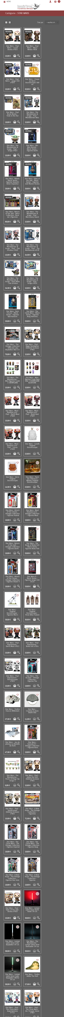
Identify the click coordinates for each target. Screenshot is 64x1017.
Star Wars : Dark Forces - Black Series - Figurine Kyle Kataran (32, 213)
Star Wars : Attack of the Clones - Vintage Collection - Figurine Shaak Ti (51, 378)
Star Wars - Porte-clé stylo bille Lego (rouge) (51, 773)
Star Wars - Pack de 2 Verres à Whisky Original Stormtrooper (12, 345)
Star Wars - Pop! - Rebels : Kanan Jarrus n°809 (32, 707)
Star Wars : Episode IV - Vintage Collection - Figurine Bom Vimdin (32, 510)
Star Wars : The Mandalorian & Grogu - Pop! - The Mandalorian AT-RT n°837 (32, 181)
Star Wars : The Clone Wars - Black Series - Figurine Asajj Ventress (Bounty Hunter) (51, 215)
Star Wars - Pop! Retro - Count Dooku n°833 (12, 47)
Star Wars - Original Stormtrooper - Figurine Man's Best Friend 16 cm (32, 411)
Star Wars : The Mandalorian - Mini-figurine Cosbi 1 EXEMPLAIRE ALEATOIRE (51, 247)
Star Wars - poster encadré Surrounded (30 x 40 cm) (51, 839)
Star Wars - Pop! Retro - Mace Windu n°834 (32, 47)
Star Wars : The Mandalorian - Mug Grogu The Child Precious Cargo (51, 872)
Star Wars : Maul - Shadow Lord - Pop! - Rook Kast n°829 (52, 279)
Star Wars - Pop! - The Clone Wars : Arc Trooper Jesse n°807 (52, 674)
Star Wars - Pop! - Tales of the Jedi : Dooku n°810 (32, 608)
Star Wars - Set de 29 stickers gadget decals (12, 904)
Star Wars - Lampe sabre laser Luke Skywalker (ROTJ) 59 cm (51, 641)
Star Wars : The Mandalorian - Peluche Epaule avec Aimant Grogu (32, 872)
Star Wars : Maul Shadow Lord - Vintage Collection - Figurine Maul (51, 345)
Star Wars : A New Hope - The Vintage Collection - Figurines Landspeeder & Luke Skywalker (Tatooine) (51, 545)
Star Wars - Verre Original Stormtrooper (51, 311)
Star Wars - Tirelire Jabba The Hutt (12, 673)
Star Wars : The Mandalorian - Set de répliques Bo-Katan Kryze (52, 707)
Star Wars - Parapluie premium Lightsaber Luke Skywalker (12, 839)
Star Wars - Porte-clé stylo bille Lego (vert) (12, 806)
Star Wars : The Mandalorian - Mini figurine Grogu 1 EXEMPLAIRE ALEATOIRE (51, 741)
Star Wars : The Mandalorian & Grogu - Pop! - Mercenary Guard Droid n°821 (51, 148)
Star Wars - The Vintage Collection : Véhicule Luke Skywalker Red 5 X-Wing (12, 247)
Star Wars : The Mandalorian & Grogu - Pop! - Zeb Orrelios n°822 (12, 180)
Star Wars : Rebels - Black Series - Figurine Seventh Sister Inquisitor (52, 114)
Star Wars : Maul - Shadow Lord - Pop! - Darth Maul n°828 (32, 279)
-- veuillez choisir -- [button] (52, 22)
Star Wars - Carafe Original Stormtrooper (32, 311)
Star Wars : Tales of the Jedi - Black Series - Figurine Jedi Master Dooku (12, 147)
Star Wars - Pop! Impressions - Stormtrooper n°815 (51, 444)
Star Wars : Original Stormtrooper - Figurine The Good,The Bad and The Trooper (12, 775)
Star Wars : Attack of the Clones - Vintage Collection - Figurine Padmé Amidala (32, 346)
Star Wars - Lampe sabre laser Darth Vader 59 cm (51, 608)
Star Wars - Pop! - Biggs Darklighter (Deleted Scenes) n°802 (32, 246)
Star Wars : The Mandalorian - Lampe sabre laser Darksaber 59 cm (32, 641)
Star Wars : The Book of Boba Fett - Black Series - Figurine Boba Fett (32, 378)
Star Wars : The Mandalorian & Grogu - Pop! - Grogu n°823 (12, 114)
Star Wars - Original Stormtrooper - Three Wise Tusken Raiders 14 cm (51, 411)
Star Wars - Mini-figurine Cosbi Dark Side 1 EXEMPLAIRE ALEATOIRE (12, 279)
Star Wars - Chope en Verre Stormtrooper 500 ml (12, 81)
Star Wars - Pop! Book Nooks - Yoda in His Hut (32, 80)
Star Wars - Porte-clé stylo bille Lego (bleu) (32, 806)
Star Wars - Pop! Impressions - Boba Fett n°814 (32, 443)
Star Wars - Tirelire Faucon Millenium (32, 475)
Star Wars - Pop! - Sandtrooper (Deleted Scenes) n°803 (32, 543)
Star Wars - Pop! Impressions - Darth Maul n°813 (12, 443)
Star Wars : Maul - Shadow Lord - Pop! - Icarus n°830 (12, 312)
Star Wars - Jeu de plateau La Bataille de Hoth (12, 509)
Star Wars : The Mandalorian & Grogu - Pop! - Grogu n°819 (12, 213)
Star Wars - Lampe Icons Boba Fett (32, 739)
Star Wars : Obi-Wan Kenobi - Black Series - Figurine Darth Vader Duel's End (31, 115)
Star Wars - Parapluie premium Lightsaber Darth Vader (32, 839)
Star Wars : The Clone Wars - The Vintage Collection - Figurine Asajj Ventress (32, 576)
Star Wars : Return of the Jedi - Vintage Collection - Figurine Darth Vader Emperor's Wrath (12, 380)
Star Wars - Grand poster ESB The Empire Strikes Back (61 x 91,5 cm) (32, 906)
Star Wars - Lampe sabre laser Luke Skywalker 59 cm (12, 641)
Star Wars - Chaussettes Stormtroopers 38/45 (12, 872)
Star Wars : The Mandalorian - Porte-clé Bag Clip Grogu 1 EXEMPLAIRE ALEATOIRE (52, 511)
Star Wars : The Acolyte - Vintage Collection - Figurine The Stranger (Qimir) (12, 477)
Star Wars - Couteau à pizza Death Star (51, 476)
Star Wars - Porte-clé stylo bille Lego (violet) (51, 806)
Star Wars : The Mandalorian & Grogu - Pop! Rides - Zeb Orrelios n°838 (51, 181)
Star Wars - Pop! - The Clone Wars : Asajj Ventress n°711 (32, 674)
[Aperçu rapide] (18, 55)
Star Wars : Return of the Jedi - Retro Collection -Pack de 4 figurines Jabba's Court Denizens (32, 149)
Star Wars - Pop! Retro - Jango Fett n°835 (51, 47)
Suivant (41, 924)
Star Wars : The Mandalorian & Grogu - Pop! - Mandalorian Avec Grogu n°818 (51, 82)
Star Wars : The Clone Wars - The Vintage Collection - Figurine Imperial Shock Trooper (12, 576)
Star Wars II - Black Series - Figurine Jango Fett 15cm (12, 411)
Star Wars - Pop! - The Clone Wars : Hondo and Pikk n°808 (12, 707)
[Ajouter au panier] (14, 55)
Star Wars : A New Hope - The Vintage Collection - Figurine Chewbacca (12, 609)
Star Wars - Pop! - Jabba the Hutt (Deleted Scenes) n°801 (12, 543)
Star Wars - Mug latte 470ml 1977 (12, 739)
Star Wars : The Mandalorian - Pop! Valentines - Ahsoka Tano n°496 (32, 774)
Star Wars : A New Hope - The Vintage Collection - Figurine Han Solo (51, 576)
